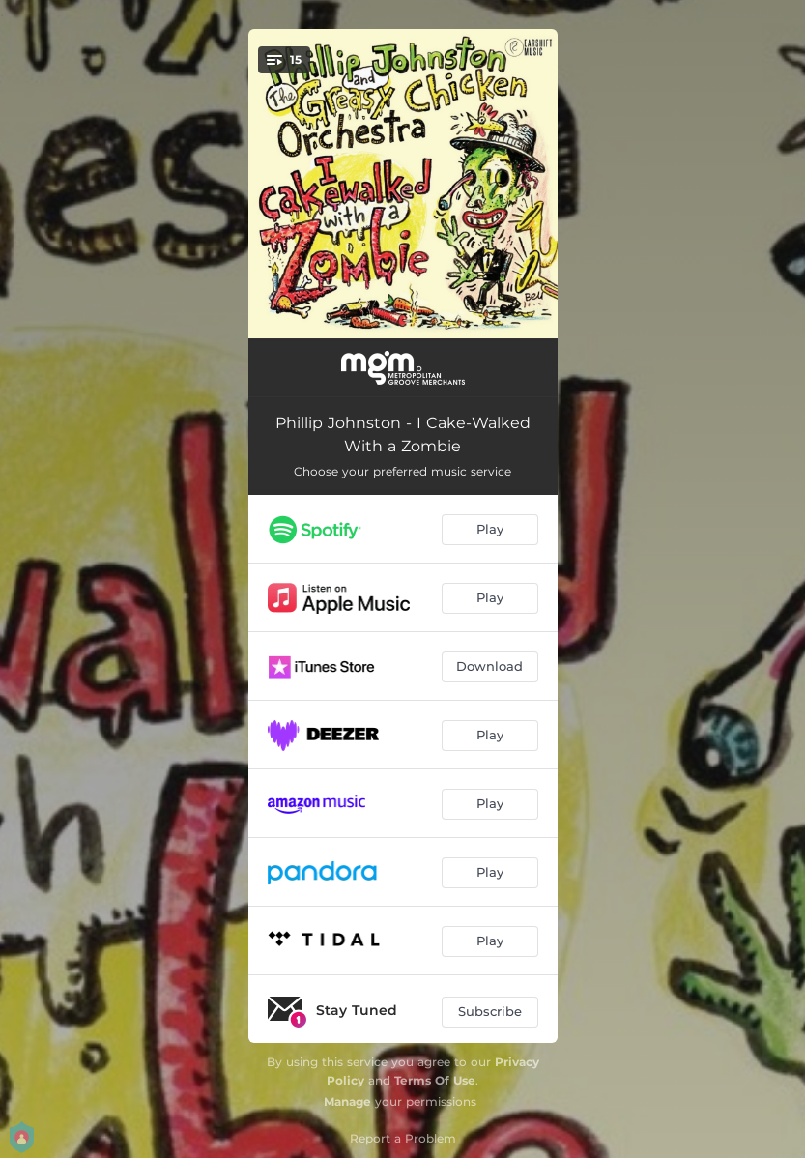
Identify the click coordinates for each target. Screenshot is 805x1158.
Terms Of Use (434, 1080)
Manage (347, 1101)
